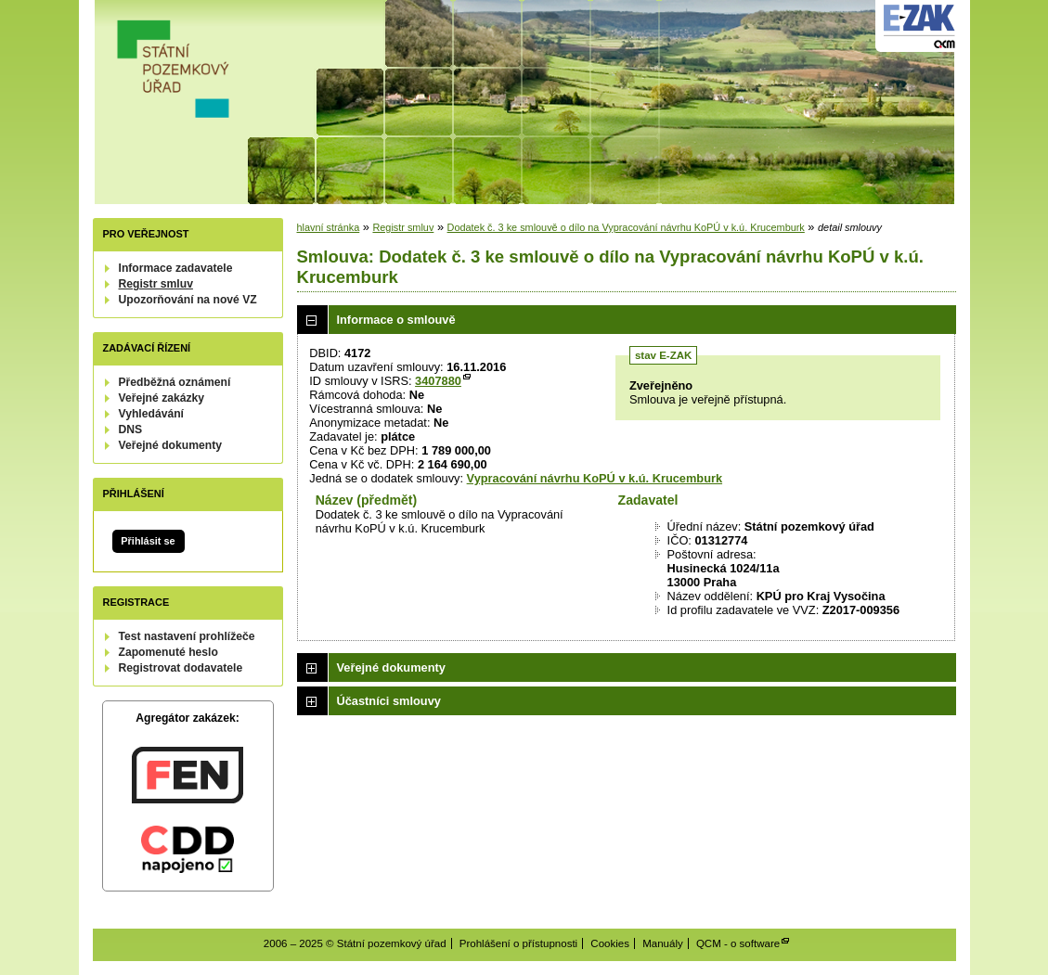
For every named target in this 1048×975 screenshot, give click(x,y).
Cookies (609, 943)
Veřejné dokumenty (170, 445)
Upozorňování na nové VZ (188, 299)
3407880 (438, 381)
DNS (131, 429)
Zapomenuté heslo (168, 652)
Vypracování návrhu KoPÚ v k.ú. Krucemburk (594, 478)
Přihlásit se (148, 540)
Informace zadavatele (176, 268)
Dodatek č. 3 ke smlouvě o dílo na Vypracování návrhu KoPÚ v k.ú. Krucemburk (626, 227)
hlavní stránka (328, 227)
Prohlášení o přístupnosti (518, 943)
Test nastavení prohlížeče (187, 636)
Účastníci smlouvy (389, 701)
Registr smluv (156, 283)
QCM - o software (738, 943)
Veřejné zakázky (162, 397)
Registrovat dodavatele (181, 667)
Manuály (662, 943)
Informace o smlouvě (396, 320)
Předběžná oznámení (175, 382)
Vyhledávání (152, 413)
